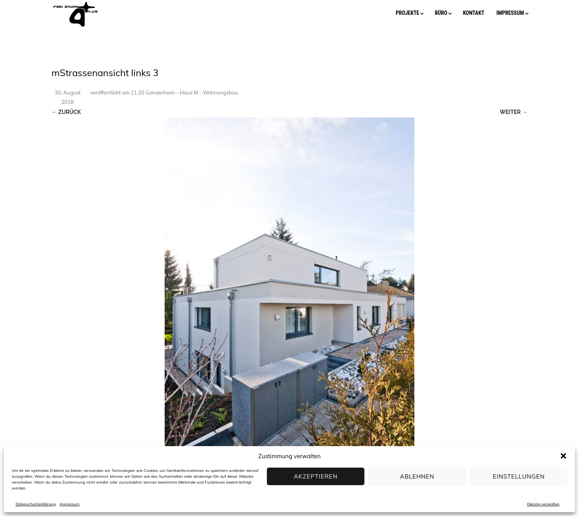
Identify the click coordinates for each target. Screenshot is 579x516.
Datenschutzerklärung (36, 504)
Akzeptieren (315, 476)
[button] (563, 456)
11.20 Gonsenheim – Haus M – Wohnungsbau (184, 92)
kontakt (473, 13)
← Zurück (66, 112)
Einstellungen (519, 476)
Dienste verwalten (543, 504)
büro (441, 13)
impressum (70, 504)
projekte (407, 13)
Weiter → (513, 112)
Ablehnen (417, 476)
